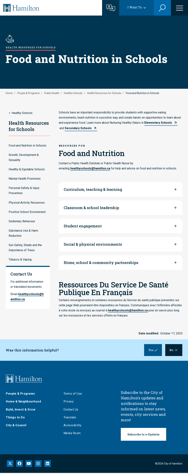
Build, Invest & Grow (20, 410)
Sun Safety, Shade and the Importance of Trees (25, 247)
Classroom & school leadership (91, 207)
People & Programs (28, 93)
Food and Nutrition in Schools (27, 145)
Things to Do (15, 418)
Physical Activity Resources (27, 202)
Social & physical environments (93, 244)
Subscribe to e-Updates (143, 435)
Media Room (72, 434)
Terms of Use (73, 394)
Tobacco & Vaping (20, 259)
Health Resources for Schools (104, 93)
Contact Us (71, 410)
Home (9, 93)
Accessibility (73, 426)
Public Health (51, 93)
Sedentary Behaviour (22, 221)
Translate (70, 418)
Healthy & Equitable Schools (27, 169)
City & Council (16, 426)
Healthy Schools (73, 93)
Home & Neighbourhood (23, 402)
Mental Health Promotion (25, 178)
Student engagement (83, 226)
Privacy (69, 402)
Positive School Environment (27, 212)
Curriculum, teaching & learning (93, 189)
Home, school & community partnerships (101, 262)
